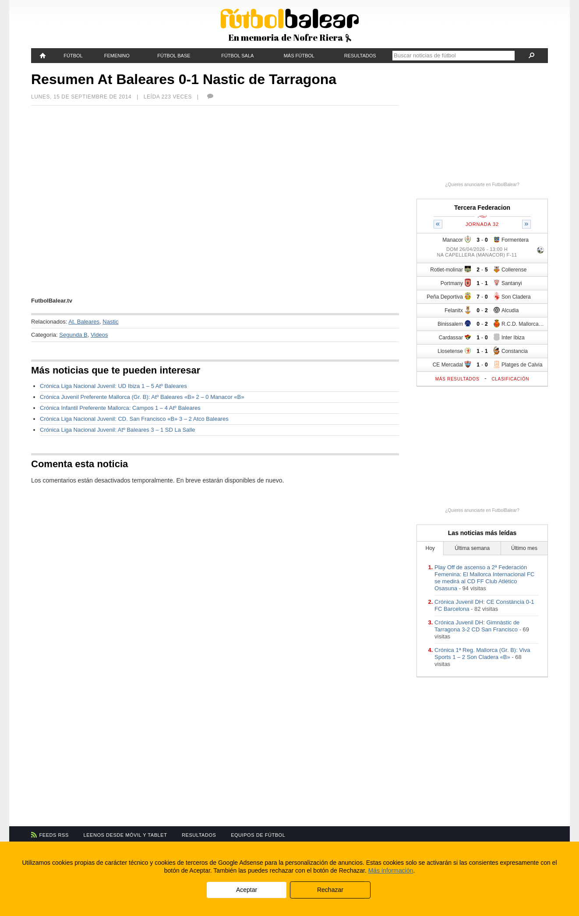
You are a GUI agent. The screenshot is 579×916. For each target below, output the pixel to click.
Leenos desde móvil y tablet (125, 835)
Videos (99, 334)
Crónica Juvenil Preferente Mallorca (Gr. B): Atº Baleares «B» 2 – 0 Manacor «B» (142, 397)
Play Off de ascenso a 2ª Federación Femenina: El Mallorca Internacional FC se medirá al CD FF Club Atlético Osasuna (484, 578)
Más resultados (457, 379)
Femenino (117, 55)
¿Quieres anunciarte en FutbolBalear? (482, 184)
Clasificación (510, 379)
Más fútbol (299, 55)
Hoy (430, 548)
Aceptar (246, 889)
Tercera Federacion (482, 207)
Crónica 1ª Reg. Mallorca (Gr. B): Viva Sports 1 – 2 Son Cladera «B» (482, 653)
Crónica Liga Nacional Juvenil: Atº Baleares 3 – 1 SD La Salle (117, 429)
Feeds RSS (54, 835)
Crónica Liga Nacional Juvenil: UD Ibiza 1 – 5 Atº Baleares (113, 386)
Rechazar (330, 889)
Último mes (524, 548)
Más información (390, 870)
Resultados (360, 55)
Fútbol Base (173, 55)
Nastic (110, 321)
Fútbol (73, 55)
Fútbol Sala (237, 55)
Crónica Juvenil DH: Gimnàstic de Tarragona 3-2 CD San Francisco (476, 626)
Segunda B (73, 334)
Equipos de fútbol (258, 835)
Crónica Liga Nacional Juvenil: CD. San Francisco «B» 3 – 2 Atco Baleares (134, 419)
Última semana (472, 548)
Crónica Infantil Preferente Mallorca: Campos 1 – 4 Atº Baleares (120, 408)
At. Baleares (83, 321)
